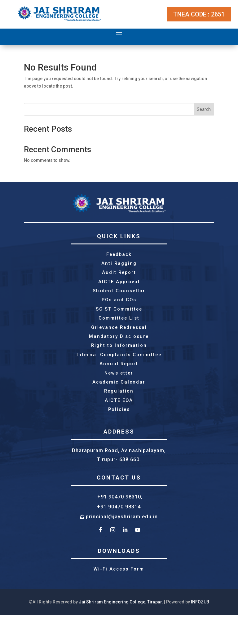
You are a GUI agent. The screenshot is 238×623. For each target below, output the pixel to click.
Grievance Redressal (119, 331)
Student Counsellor (119, 292)
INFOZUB (200, 609)
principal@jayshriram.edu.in (122, 524)
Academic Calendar (119, 388)
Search (204, 109)
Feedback (119, 254)
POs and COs (119, 302)
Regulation (119, 397)
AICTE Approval (119, 283)
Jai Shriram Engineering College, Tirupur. (121, 609)
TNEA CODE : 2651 (199, 14)
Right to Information (118, 350)
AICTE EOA (118, 407)
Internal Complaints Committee (118, 359)
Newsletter (119, 378)
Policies (119, 416)
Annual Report (119, 369)
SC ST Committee (119, 312)
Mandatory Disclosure (118, 340)
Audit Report (118, 273)
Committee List (119, 321)
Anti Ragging (119, 264)
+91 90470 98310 (119, 504)
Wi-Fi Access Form (119, 577)
